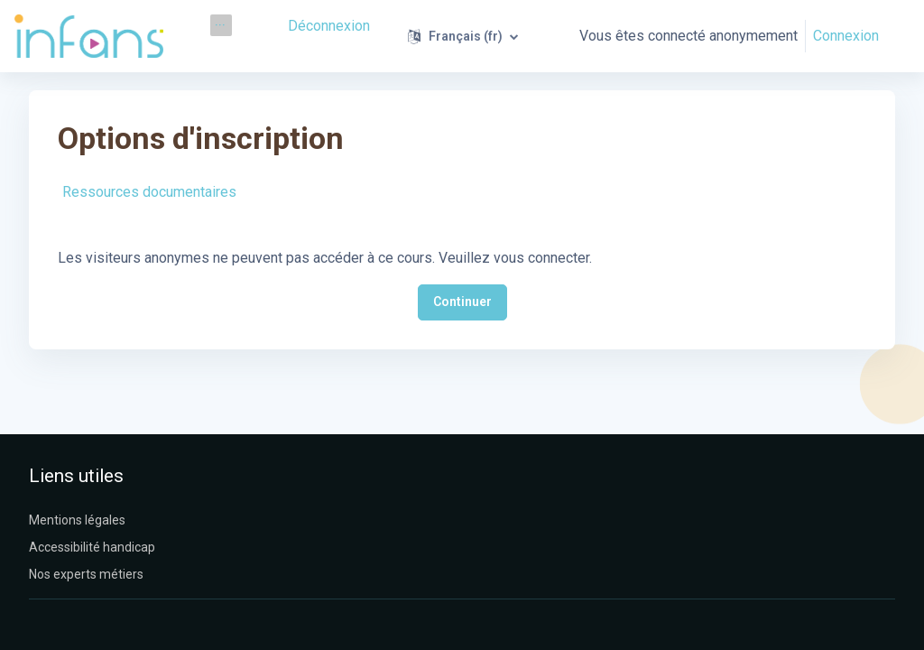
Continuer (462, 301)
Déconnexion (331, 24)
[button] (464, 36)
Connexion (846, 35)
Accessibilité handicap (92, 547)
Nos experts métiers (86, 574)
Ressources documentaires (149, 191)
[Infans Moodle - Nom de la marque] (89, 36)
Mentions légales (77, 520)
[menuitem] (221, 25)
